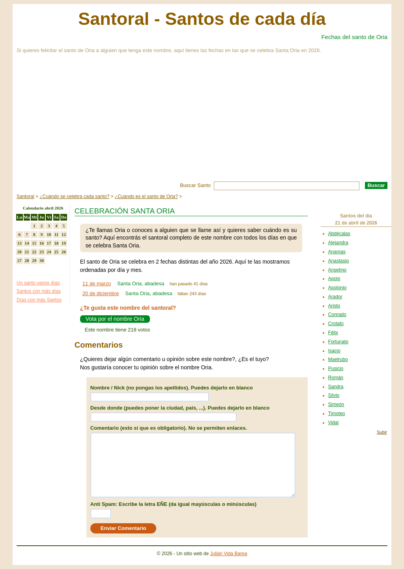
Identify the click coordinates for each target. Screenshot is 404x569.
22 (34, 251)
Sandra (336, 386)
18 (56, 243)
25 (56, 251)
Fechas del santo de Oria (354, 37)
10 (49, 234)
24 (49, 251)
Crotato (336, 323)
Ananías (337, 252)
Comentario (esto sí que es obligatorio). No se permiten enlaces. (168, 428)
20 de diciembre (100, 293)
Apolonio (337, 287)
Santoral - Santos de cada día (202, 19)
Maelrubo (338, 359)
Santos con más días (39, 291)
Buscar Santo (195, 185)
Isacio (334, 351)
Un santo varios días (38, 283)
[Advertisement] (202, 122)
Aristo (334, 306)
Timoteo (336, 413)
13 (19, 243)
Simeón (336, 404)
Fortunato (338, 341)
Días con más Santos (39, 300)
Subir (382, 432)
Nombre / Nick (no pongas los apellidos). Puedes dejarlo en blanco (171, 388)
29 (34, 260)
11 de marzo (96, 283)
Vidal (333, 422)
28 (27, 260)
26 (64, 251)
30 (41, 260)
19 (64, 243)
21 (27, 251)
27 (19, 260)
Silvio (334, 395)
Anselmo (337, 270)
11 (56, 234)
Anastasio (338, 261)
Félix (333, 332)
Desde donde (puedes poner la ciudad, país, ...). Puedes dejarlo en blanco (179, 408)
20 (19, 251)
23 (41, 251)
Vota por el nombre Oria (115, 319)
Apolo (334, 278)
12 (64, 234)
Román (336, 377)
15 (34, 243)
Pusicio (336, 368)
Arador (335, 296)
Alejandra (338, 242)
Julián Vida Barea (228, 553)
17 (49, 243)
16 (41, 243)
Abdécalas (339, 233)
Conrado (337, 314)
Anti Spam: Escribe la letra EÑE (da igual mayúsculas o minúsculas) (173, 504)
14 (27, 243)
